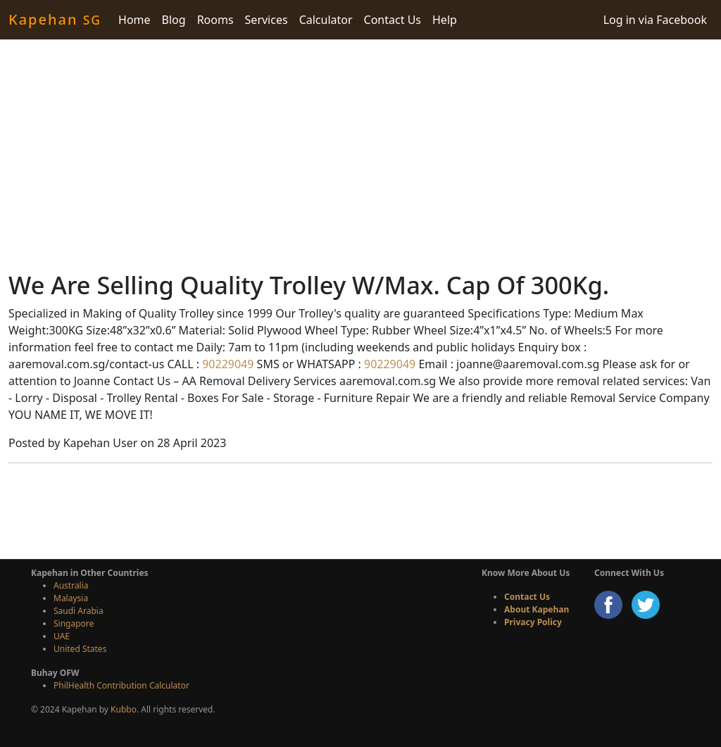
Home (134, 19)
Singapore (74, 623)
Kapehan (54, 19)
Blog (174, 19)
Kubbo (124, 709)
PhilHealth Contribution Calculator (121, 685)
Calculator (326, 19)
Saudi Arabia (79, 611)
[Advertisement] (360, 154)
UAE (62, 636)
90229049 (226, 364)
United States (80, 649)
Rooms (215, 19)
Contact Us (392, 19)
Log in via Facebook (655, 19)
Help (444, 19)
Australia (71, 585)
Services (266, 19)
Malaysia (71, 598)
